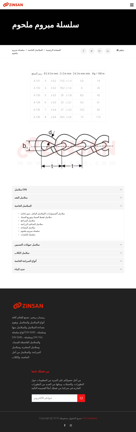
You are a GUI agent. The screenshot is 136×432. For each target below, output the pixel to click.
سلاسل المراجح (28, 220)
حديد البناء (19, 269)
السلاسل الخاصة (22, 206)
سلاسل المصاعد (28, 227)
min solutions (90, 418)
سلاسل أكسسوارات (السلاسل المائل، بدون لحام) (43, 213)
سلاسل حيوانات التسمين (27, 244)
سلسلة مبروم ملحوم (30, 231)
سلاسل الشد (20, 197)
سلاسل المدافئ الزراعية (32, 224)
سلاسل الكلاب (21, 253)
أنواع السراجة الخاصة (25, 261)
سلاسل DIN (20, 189)
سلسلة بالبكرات (28, 234)
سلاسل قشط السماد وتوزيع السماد (36, 217)
